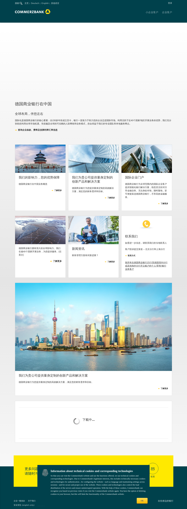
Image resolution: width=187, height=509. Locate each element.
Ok (142, 500)
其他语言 (55, 3)
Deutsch (35, 3)
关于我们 (32, 501)
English (45, 3)
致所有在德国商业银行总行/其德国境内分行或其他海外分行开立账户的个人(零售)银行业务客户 (146, 265)
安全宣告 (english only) (24, 505)
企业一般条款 (19, 501)
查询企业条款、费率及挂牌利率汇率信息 (38, 130)
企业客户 (167, 12)
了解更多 (164, 388)
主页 (27, 3)
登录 (170, 3)
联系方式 (131, 256)
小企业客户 (152, 12)
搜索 (18, 3)
